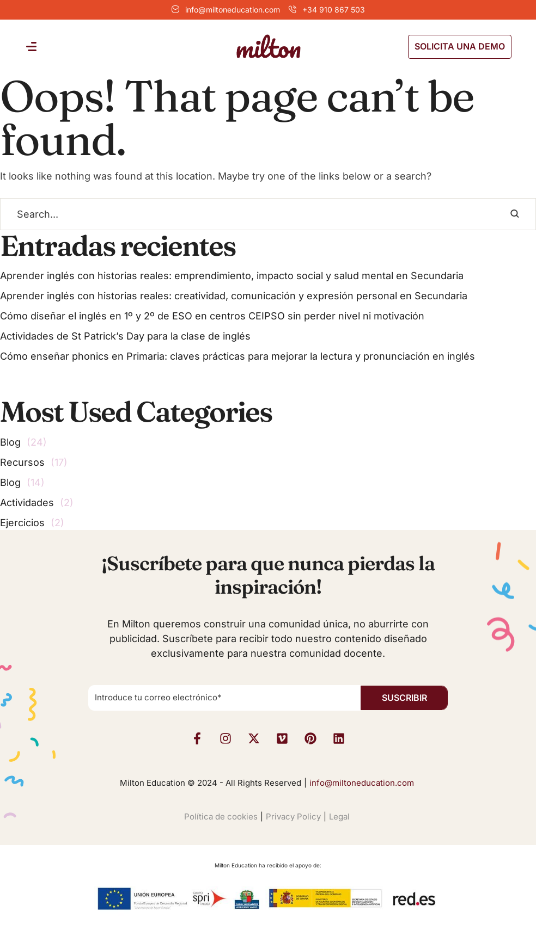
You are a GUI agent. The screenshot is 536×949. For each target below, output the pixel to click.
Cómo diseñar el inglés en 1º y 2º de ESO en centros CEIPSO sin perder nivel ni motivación (212, 316)
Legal (339, 816)
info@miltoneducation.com (232, 9)
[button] (459, 46)
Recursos (22, 462)
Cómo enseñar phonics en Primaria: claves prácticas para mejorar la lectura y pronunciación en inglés (237, 356)
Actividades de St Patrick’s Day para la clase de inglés (125, 336)
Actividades (27, 502)
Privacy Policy (293, 816)
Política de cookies (221, 816)
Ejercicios (22, 522)
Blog (10, 442)
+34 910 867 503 (333, 9)
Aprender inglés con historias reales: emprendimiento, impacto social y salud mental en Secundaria (232, 275)
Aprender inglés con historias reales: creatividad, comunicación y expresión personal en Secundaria (233, 295)
